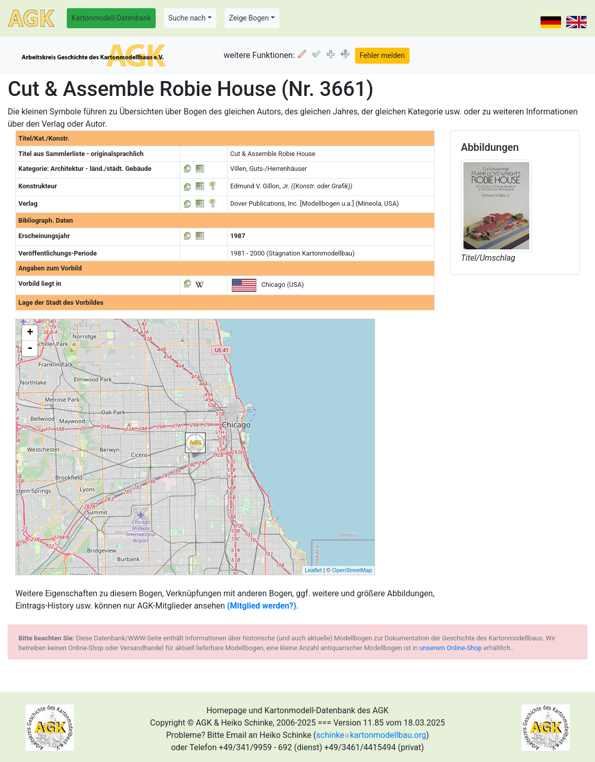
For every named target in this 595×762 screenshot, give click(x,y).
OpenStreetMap (352, 570)
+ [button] (30, 333)
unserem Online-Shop (450, 648)
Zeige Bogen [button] (249, 18)
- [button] (29, 348)
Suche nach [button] (187, 18)
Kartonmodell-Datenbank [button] (111, 18)
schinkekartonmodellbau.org (371, 735)
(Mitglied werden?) (261, 606)
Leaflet (313, 570)
